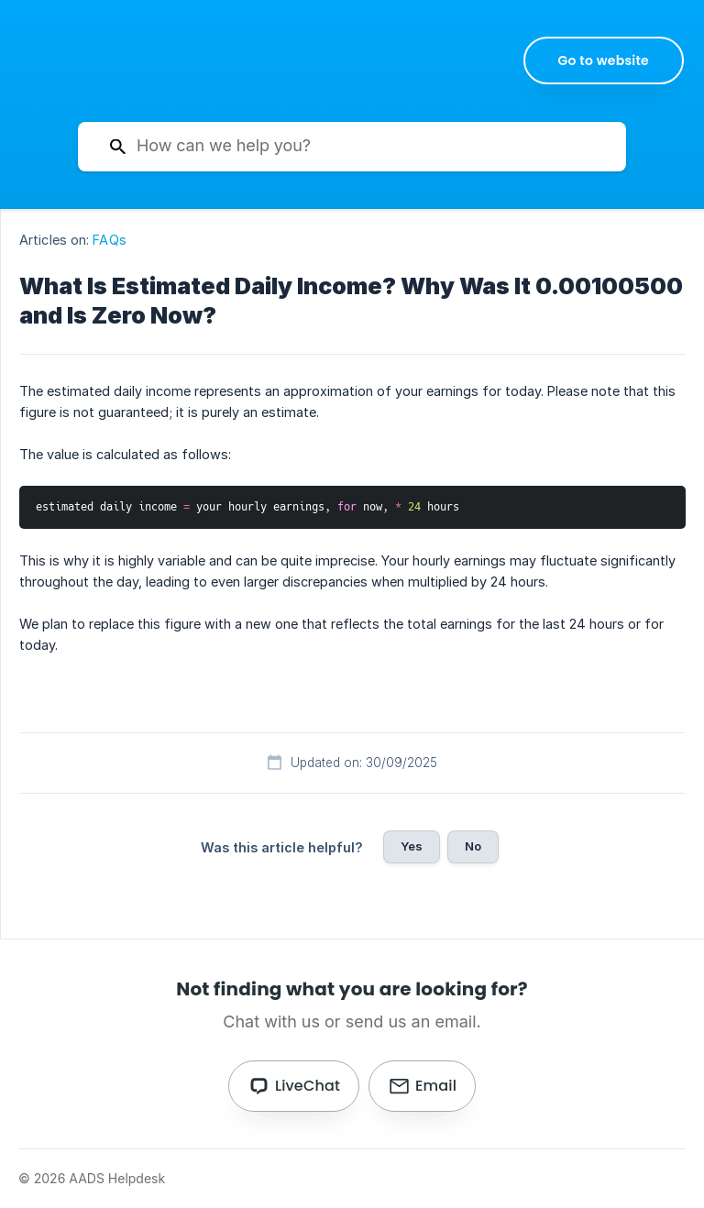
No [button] (473, 846)
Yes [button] (412, 846)
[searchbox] (352, 146)
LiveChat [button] (307, 1085)
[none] (604, 60)
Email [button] (435, 1085)
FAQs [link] (109, 239)
